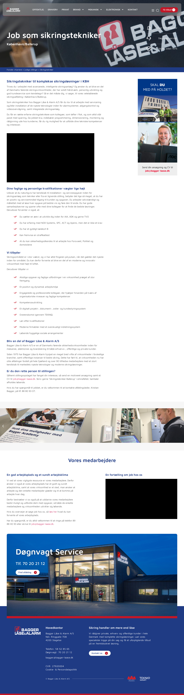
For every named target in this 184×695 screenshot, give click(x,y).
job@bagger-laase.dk (24, 379)
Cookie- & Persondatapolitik (61, 669)
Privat (65, 9)
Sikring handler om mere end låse (112, 627)
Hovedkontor (54, 627)
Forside (10, 70)
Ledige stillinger (31, 70)
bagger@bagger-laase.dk (59, 657)
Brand (78, 9)
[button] (3, 426)
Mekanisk (95, 9)
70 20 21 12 (34, 563)
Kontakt (133, 9)
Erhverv (53, 9)
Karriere (18, 70)
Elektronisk (115, 9)
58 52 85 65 (62, 649)
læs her (53, 511)
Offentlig (38, 9)
